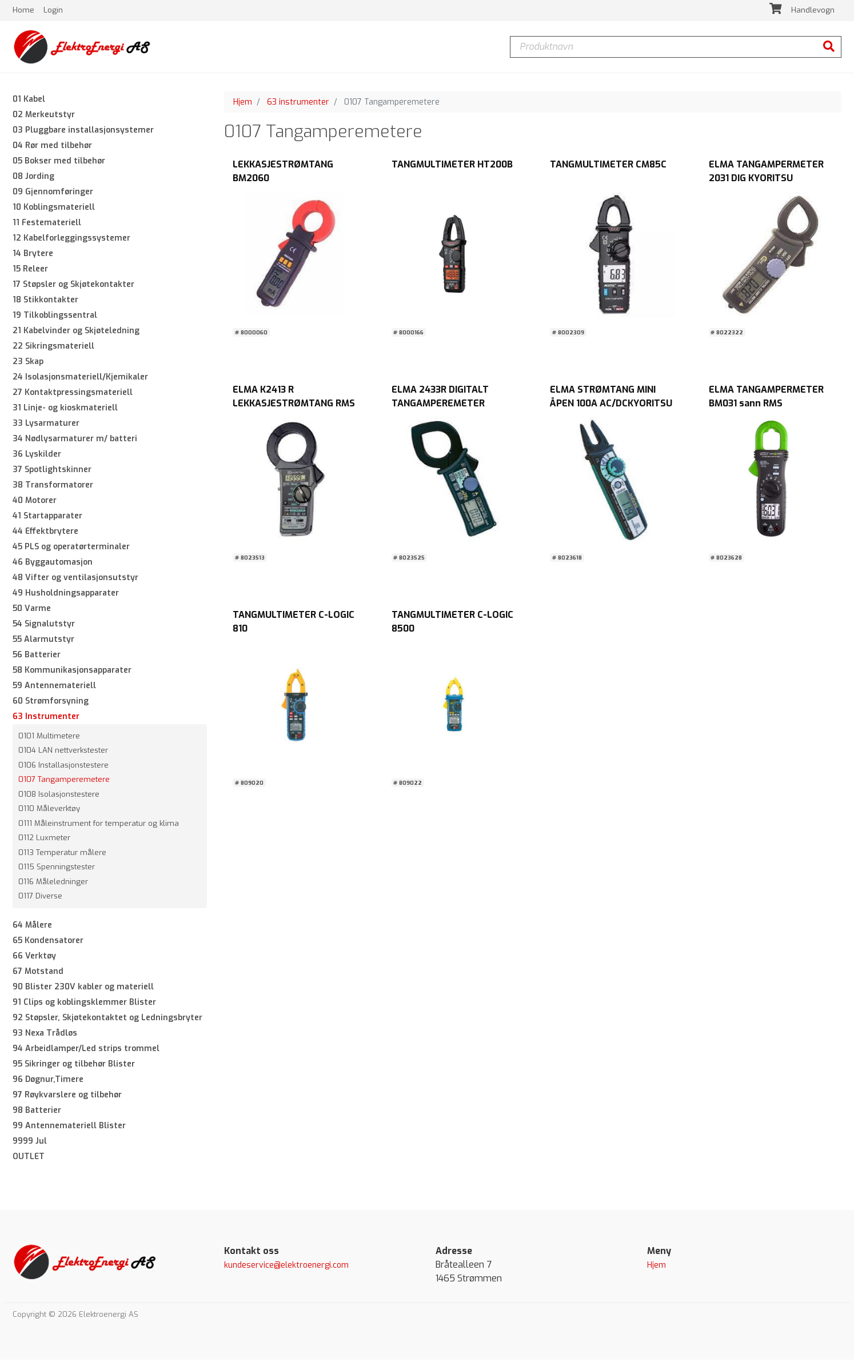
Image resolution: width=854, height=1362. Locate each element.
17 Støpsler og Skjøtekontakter (73, 286)
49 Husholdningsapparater (66, 594)
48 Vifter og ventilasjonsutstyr (75, 579)
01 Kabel (29, 100)
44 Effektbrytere (45, 533)
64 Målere (32, 926)
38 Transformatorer (53, 486)
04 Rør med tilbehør (52, 147)
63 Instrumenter (46, 718)
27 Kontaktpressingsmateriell (73, 394)
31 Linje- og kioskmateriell (65, 409)
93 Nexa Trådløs (45, 1034)
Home (25, 11)
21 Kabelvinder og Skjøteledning (76, 332)
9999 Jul (30, 1142)
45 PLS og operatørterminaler (71, 548)
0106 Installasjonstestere (63, 767)
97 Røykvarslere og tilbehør (67, 1096)
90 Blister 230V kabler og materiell (83, 988)
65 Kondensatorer (48, 942)
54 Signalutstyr (44, 625)
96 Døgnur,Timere (48, 1081)
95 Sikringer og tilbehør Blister (74, 1065)
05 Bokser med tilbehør (59, 162)
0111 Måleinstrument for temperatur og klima (98, 825)
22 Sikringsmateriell (53, 347)
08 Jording (33, 178)
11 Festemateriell (47, 224)
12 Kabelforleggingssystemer (71, 239)
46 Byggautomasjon (53, 563)
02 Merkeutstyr (44, 116)
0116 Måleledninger (53, 883)
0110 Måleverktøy (49, 811)
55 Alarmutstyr (43, 641)
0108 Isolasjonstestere (58, 796)
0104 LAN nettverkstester (63, 752)
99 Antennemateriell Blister (69, 1127)
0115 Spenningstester (56, 869)
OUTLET (29, 1158)
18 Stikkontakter (45, 301)
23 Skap (28, 363)
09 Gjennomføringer (53, 193)
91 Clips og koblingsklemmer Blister (84, 1003)
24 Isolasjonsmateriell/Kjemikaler (80, 378)
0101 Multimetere (49, 737)
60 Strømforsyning (51, 702)
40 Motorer (35, 502)
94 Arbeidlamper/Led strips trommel (86, 1050)
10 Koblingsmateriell (54, 208)
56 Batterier (37, 656)
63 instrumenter (298, 103)
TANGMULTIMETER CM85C (608, 167)
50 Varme (32, 610)
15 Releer (30, 270)
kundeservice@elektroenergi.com (286, 1266)
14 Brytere (33, 255)
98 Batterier (37, 1112)
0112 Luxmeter (44, 840)
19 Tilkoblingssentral (55, 316)
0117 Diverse (40, 898)
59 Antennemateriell (54, 687)
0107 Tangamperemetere (64, 781)
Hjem (242, 103)
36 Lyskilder (37, 455)
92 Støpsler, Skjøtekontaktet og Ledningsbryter (107, 1019)
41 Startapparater (47, 517)
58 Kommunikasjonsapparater (72, 671)
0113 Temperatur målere (62, 854)
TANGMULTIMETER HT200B (452, 167)
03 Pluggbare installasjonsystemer (83, 131)
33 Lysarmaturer (46, 425)
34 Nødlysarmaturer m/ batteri (75, 440)
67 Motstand (38, 973)
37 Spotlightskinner (52, 471)
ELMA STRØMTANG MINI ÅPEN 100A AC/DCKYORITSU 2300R (611, 405)
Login (53, 11)
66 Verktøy (34, 957)
